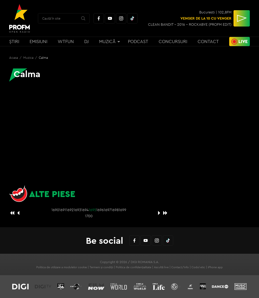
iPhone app (215, 267)
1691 (62, 209)
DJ (86, 41)
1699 (122, 209)
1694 (85, 209)
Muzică (107, 41)
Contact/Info (180, 267)
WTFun (66, 41)
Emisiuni (38, 41)
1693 (77, 209)
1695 (92, 209)
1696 (100, 209)
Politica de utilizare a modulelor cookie (61, 267)
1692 (70, 209)
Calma (43, 57)
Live (243, 41)
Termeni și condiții (101, 267)
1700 (89, 216)
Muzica (28, 57)
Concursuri (173, 41)
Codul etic (198, 267)
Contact (208, 41)
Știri (14, 41)
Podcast (138, 41)
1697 (107, 209)
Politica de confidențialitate (133, 267)
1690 (55, 209)
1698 (115, 209)
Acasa (14, 57)
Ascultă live (161, 267)
